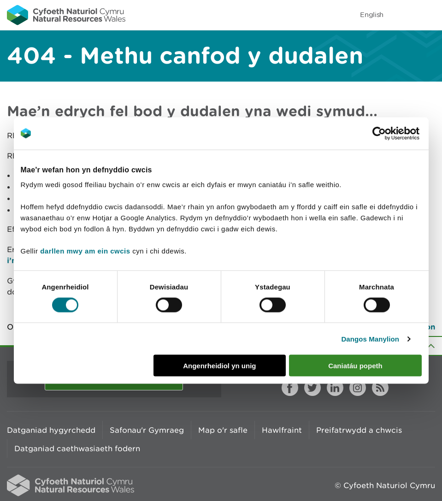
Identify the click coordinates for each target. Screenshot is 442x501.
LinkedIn (335, 387)
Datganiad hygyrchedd (51, 430)
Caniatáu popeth (355, 366)
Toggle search (403, 14)
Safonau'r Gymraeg (147, 430)
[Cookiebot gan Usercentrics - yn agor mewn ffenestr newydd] (395, 133)
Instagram (357, 387)
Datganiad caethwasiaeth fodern (77, 448)
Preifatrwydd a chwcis (359, 430)
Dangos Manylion (370, 338)
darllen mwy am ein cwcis (85, 251)
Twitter (312, 387)
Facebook (290, 387)
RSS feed (380, 387)
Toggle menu (429, 14)
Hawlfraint (282, 430)
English (371, 14)
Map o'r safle (223, 430)
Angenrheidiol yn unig (219, 366)
